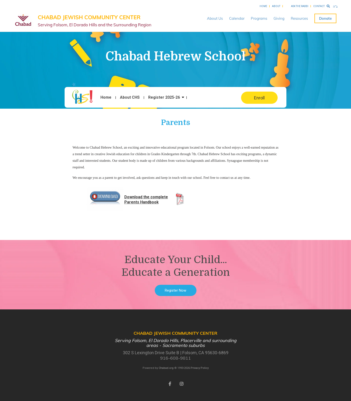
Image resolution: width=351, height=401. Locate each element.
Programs (259, 18)
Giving (278, 18)
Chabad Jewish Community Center (94, 21)
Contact (319, 6)
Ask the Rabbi (299, 6)
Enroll (259, 97)
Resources (299, 18)
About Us (215, 18)
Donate (325, 18)
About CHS (130, 97)
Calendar (236, 18)
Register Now (175, 290)
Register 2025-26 (164, 97)
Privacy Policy (200, 368)
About (276, 6)
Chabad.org (166, 368)
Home (263, 6)
